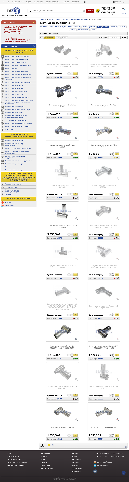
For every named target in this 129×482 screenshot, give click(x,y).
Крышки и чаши (83, 29)
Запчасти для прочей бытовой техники (18, 123)
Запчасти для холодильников (15, 62)
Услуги (5, 2)
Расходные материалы (13, 184)
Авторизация (120, 2)
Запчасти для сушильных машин (16, 59)
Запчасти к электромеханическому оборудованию (17, 152)
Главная (43, 19)
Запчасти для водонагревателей (16, 71)
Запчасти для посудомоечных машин (18, 65)
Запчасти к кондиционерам (14, 164)
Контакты (84, 2)
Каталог (51, 19)
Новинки (8, 202)
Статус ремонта (61, 2)
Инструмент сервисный (13, 187)
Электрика (8, 195)
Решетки (114, 27)
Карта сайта (45, 465)
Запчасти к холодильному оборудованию (14, 144)
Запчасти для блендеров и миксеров (18, 82)
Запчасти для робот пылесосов (16, 91)
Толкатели (122, 27)
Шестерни (43, 27)
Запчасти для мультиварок (14, 106)
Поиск (90, 11)
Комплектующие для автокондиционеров (12, 191)
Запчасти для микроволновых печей (18, 74)
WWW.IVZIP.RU (58, 479)
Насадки (73, 29)
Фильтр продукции (50, 33)
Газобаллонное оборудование (15, 120)
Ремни (84, 27)
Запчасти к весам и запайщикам (16, 167)
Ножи (51, 27)
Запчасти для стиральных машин (17, 56)
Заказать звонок (47, 468)
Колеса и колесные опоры (14, 170)
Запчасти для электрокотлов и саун (17, 109)
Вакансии (74, 2)
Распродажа (9, 205)
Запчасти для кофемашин (14, 113)
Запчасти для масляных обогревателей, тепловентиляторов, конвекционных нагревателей (19, 101)
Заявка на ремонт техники (17, 462)
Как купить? (46, 2)
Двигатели (92, 27)
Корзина (44, 462)
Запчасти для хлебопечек (14, 94)
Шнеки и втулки (60, 27)
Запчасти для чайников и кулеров (17, 97)
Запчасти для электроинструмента (17, 126)
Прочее (93, 29)
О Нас (9, 453)
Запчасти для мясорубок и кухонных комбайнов (18, 78)
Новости (14, 2)
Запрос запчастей (14, 459)
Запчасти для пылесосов (14, 85)
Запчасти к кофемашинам (14, 140)
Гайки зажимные (74, 27)
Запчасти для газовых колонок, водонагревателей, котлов (16, 116)
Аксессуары (9, 129)
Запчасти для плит (11, 68)
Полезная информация (30, 2)
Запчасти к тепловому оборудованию (18, 148)
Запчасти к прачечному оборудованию (18, 161)
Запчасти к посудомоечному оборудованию (15, 157)
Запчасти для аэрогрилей (14, 88)
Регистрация (76, 471)
